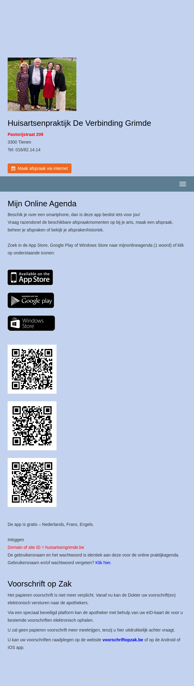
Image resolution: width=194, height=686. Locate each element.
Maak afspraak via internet (39, 168)
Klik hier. (103, 562)
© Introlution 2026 (97, 679)
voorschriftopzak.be (123, 639)
